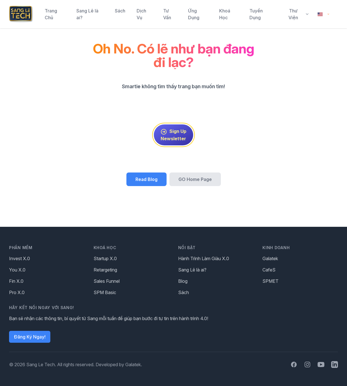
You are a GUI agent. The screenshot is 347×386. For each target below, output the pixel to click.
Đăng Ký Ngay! (30, 337)
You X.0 (17, 270)
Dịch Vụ (141, 14)
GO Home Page (195, 179)
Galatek (270, 258)
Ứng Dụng (193, 14)
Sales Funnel (107, 281)
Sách (120, 11)
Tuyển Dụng (256, 14)
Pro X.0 (17, 292)
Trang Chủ (51, 14)
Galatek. (133, 364)
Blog (182, 281)
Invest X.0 (19, 258)
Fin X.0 (16, 281)
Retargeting (105, 270)
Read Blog (146, 179)
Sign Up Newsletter (173, 134)
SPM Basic (105, 292)
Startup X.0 (105, 258)
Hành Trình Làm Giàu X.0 (203, 258)
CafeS (268, 270)
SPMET (270, 281)
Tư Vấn (167, 14)
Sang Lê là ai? (87, 14)
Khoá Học (224, 14)
